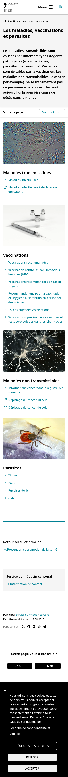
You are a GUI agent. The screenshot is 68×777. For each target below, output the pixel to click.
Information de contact (26, 584)
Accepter (32, 768)
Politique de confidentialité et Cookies (29, 731)
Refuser (32, 757)
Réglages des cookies (32, 746)
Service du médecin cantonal (33, 614)
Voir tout (50, 112)
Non (48, 666)
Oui (19, 666)
